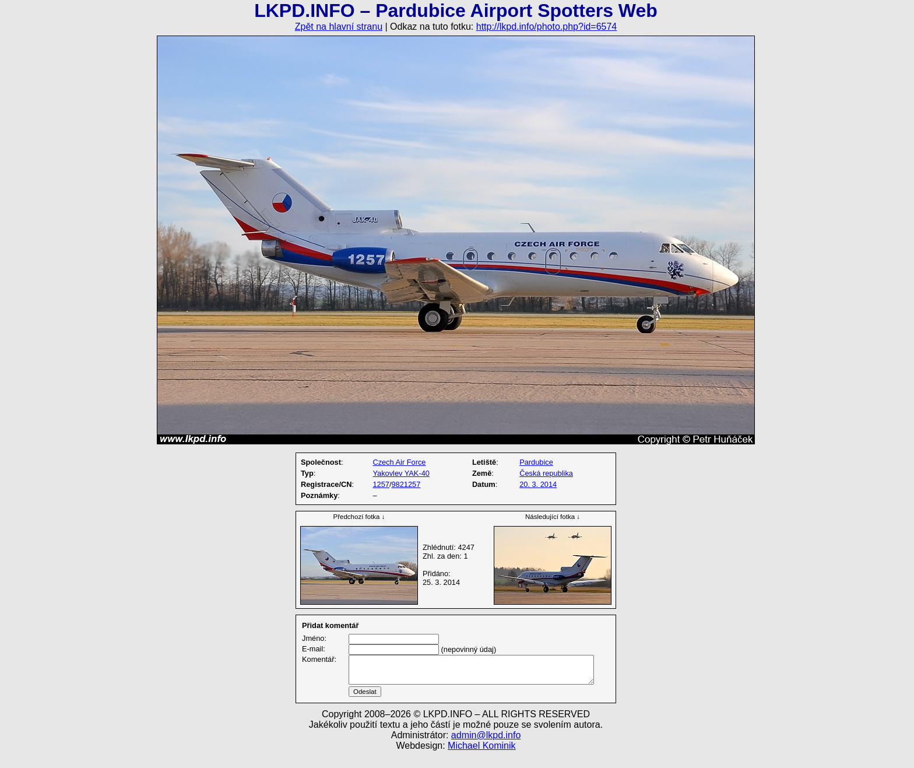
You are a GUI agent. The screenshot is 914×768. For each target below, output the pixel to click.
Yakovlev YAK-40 (400, 473)
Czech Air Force (399, 462)
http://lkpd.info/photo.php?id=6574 (546, 26)
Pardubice (536, 462)
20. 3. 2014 (538, 484)
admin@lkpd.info (486, 749)
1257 (380, 484)
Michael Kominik (481, 760)
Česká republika (546, 473)
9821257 (405, 484)
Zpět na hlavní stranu (338, 26)
